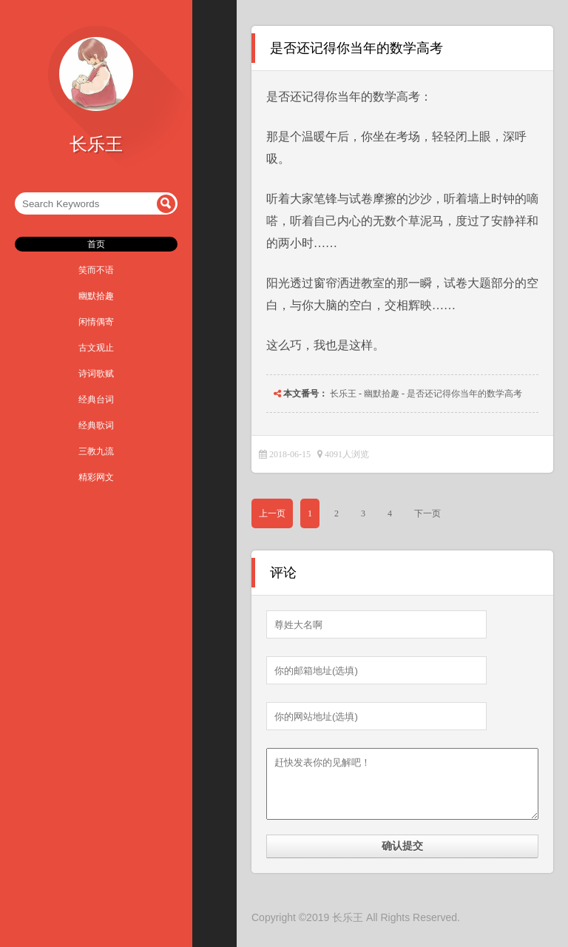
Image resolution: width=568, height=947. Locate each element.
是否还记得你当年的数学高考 (464, 393)
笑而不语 (96, 270)
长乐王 (343, 393)
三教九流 (96, 451)
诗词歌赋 (96, 373)
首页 (96, 244)
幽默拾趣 (96, 296)
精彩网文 (96, 477)
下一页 (427, 513)
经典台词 (96, 399)
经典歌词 (96, 425)
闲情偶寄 (96, 322)
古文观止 (96, 348)
